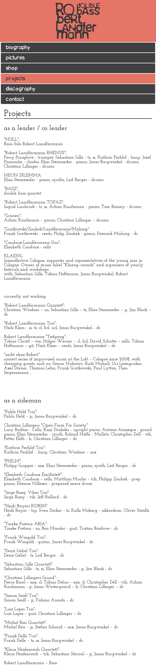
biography (18, 47)
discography (20, 89)
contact (15, 99)
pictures (15, 58)
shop (12, 68)
